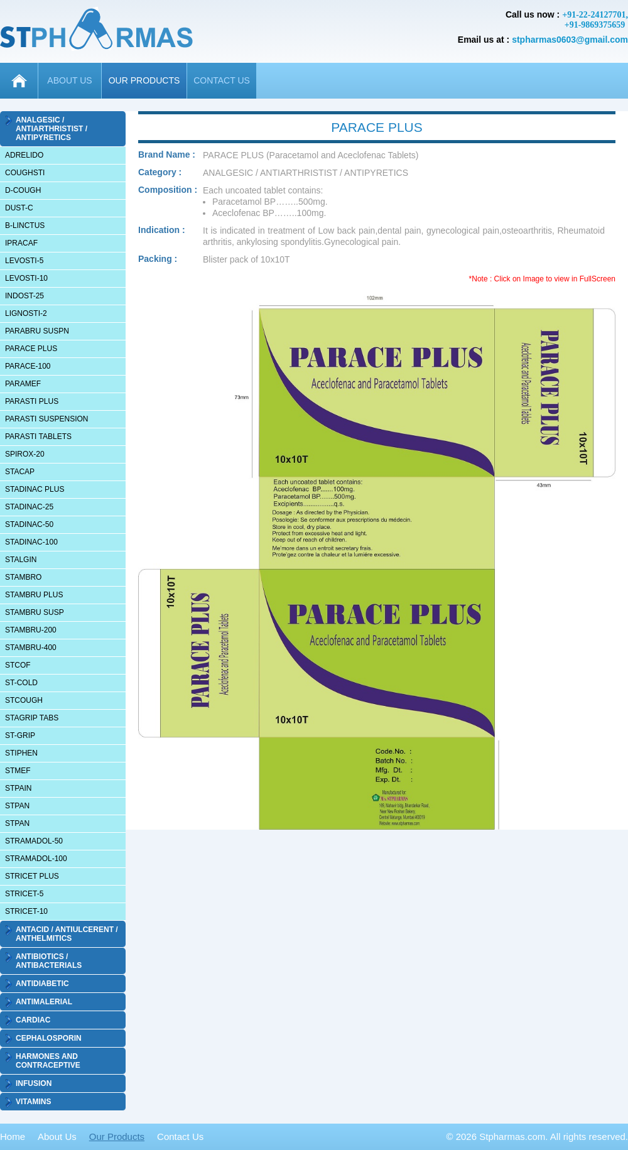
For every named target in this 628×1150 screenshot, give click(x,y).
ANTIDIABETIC (42, 983)
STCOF (18, 665)
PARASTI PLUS (31, 401)
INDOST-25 (24, 295)
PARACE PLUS (31, 348)
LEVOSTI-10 (26, 278)
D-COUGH (23, 190)
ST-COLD (21, 682)
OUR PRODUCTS (144, 80)
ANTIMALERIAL (44, 1001)
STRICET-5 (24, 893)
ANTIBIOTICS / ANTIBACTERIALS (49, 961)
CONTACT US (221, 80)
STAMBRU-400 (31, 647)
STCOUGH (24, 700)
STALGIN (20, 559)
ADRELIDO (24, 155)
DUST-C (19, 207)
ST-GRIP (20, 735)
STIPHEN (21, 753)
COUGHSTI (25, 172)
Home (12, 1136)
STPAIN (18, 788)
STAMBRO (23, 577)
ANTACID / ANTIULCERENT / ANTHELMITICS (67, 934)
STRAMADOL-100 (36, 858)
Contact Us (180, 1136)
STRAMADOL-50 (34, 841)
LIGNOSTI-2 (26, 313)
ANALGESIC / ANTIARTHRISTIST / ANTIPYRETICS (51, 129)
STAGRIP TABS (31, 717)
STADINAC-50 (29, 524)
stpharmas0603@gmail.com (570, 40)
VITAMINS (33, 1101)
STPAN (17, 805)
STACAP (20, 471)
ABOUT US (69, 80)
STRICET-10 (26, 911)
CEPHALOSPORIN (49, 1038)
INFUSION (33, 1083)
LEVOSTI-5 (24, 260)
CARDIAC (33, 1020)
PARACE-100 (27, 366)
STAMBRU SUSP (34, 612)
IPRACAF (21, 243)
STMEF (18, 770)
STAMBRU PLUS (34, 594)
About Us (57, 1136)
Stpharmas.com (512, 1136)
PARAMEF (23, 383)
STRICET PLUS (32, 876)
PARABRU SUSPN (37, 331)
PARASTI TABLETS (38, 436)
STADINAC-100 (31, 542)
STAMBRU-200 (31, 630)
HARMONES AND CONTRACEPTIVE (48, 1061)
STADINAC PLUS (34, 489)
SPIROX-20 (25, 454)
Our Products (116, 1136)
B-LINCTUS (25, 225)
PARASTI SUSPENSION (46, 419)
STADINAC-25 (29, 506)
